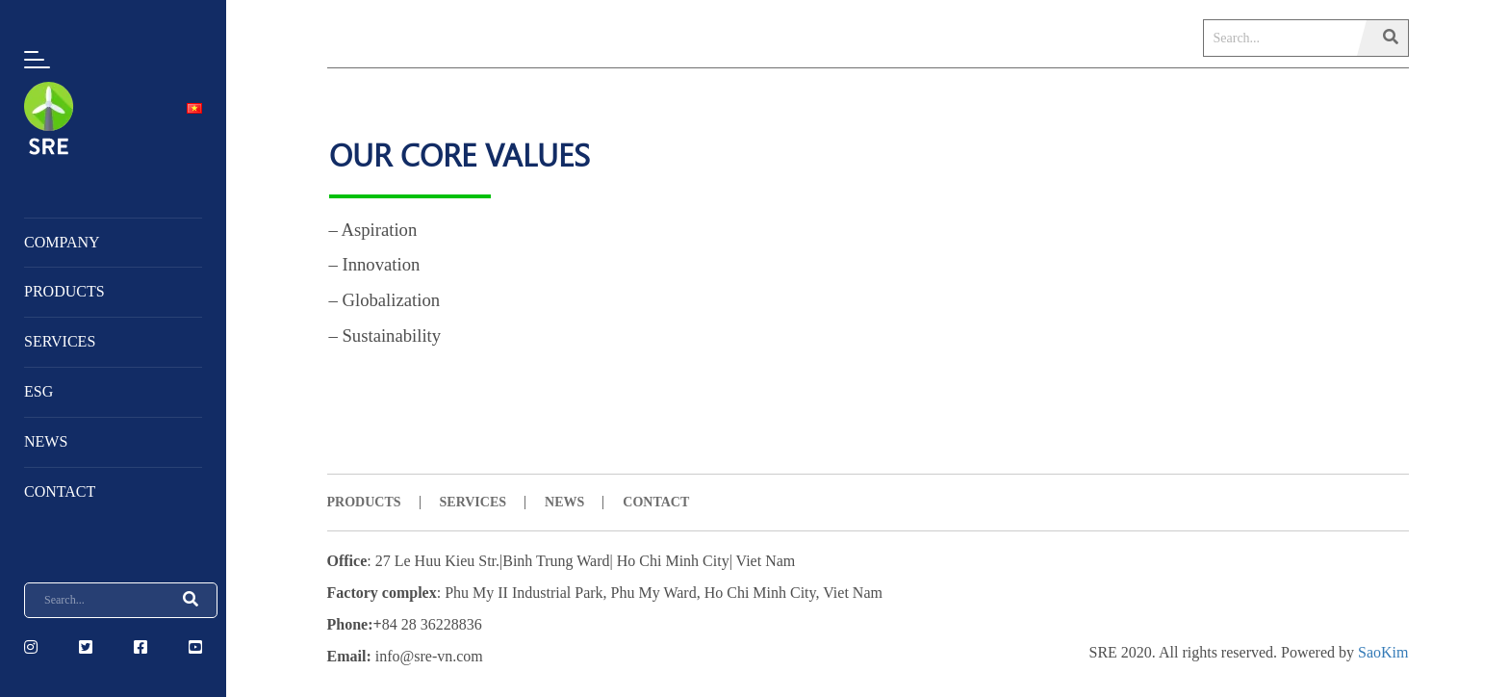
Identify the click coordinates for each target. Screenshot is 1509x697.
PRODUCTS (364, 502)
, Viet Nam (849, 592)
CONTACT (656, 502)
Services (59, 341)
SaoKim (1383, 652)
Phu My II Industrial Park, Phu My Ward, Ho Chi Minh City (630, 592)
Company (62, 242)
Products (64, 291)
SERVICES (473, 502)
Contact (59, 491)
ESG (38, 391)
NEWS (45, 441)
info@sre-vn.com (429, 656)
